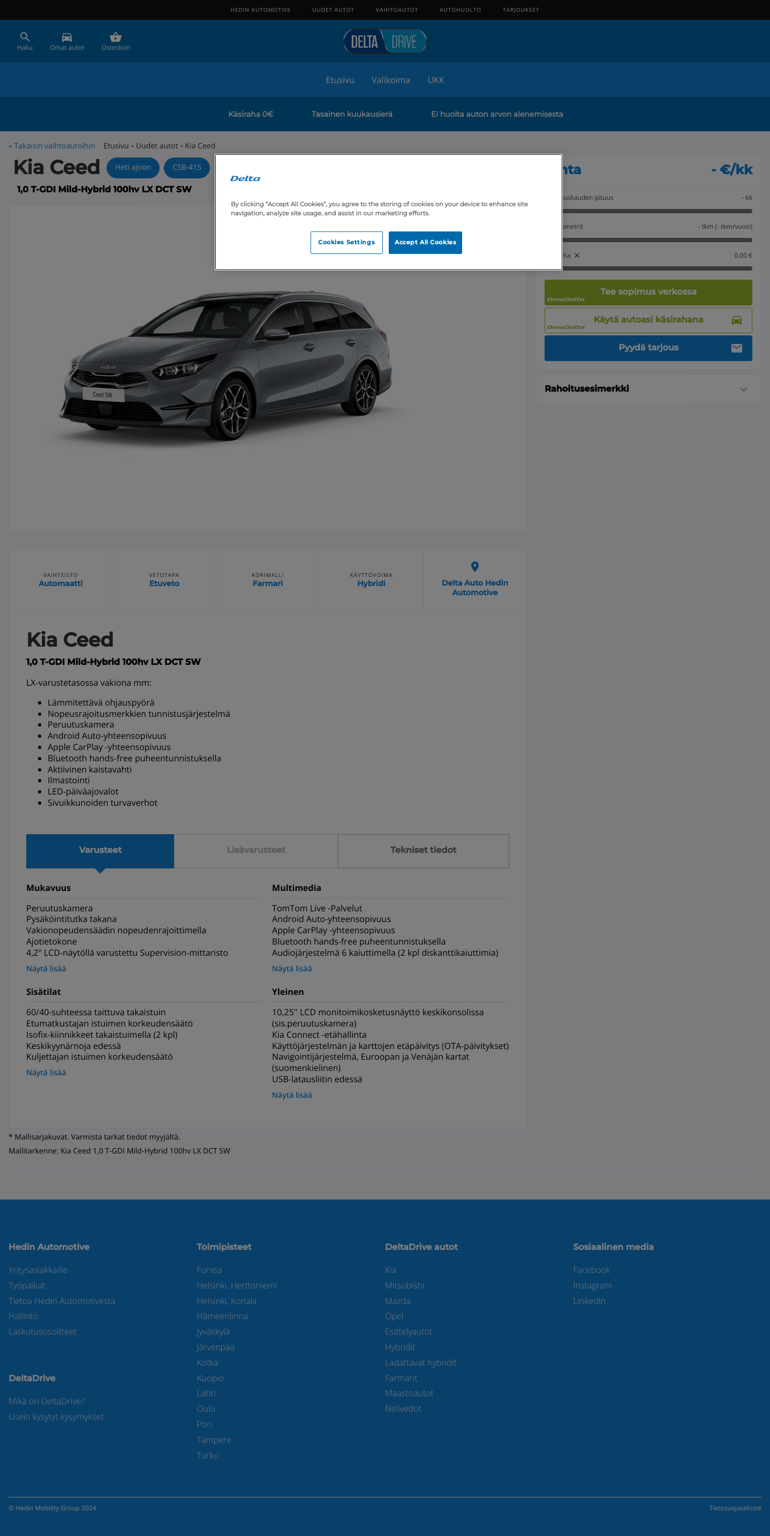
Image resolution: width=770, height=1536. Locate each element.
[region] (389, 212)
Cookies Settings (346, 242)
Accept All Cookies (425, 242)
